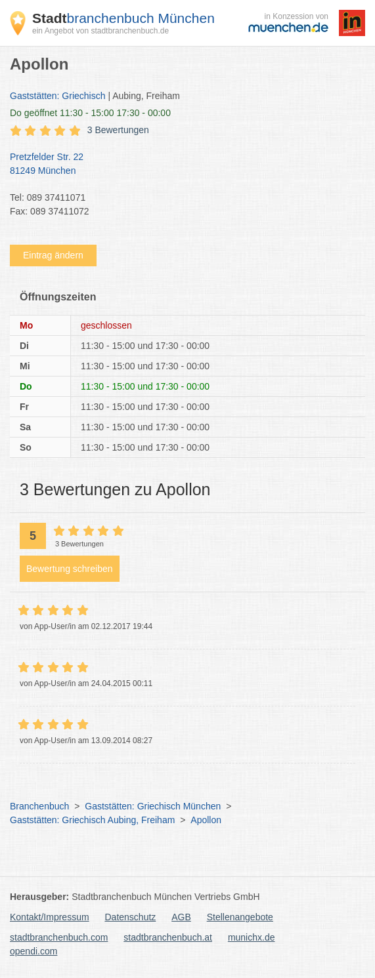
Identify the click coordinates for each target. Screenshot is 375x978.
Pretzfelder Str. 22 (181, 165)
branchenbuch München (123, 18)
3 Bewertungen (118, 130)
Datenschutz (130, 917)
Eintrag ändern (53, 255)
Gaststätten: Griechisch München (153, 806)
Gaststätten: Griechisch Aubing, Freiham (92, 820)
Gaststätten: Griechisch (58, 96)
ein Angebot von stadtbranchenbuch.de (100, 30)
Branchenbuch (39, 806)
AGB (181, 917)
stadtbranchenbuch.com (59, 937)
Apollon (205, 820)
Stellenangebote (240, 917)
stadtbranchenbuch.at (167, 937)
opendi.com (33, 951)
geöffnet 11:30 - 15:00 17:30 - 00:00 (90, 113)
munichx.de (251, 937)
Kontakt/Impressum (49, 917)
